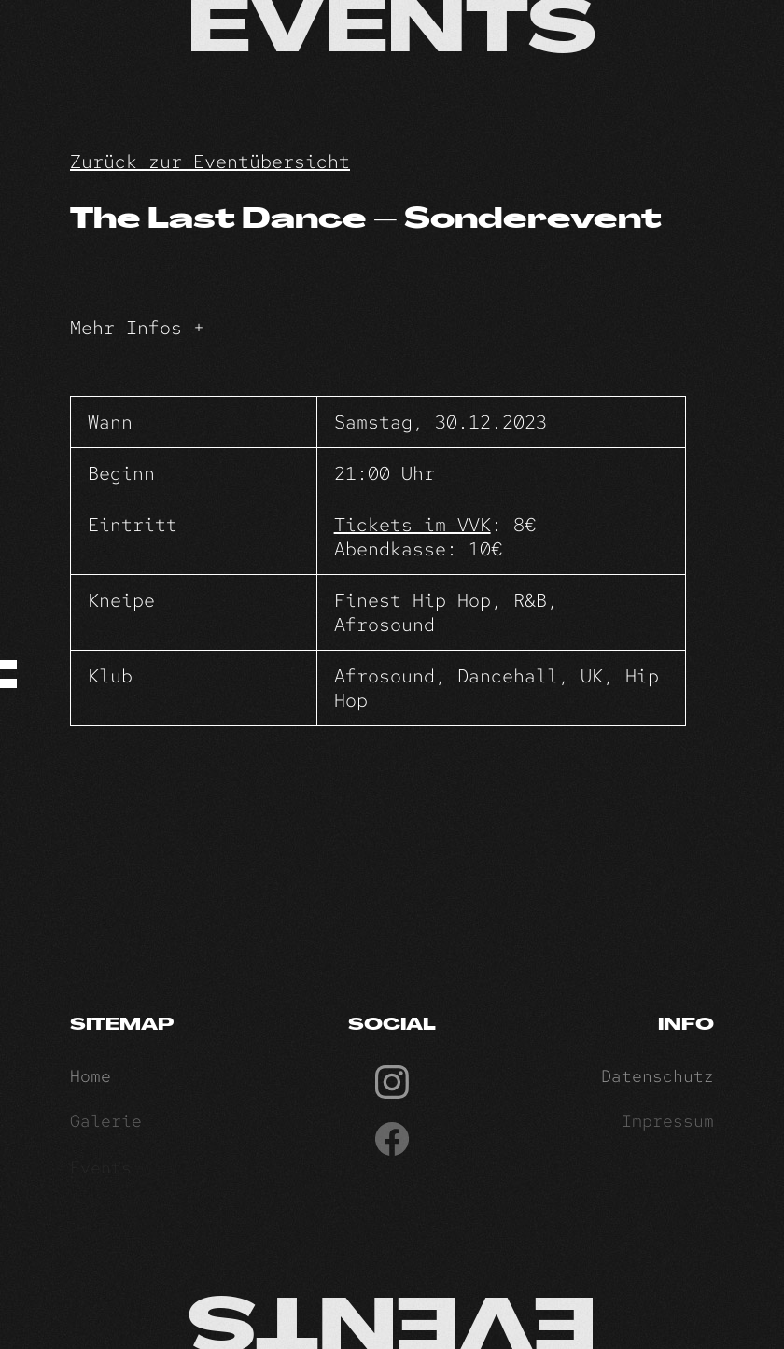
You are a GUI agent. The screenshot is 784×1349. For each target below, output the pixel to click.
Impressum (668, 1125)
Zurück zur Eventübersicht (210, 161)
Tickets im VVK (412, 525)
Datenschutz (657, 1079)
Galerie (106, 1125)
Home (90, 1079)
